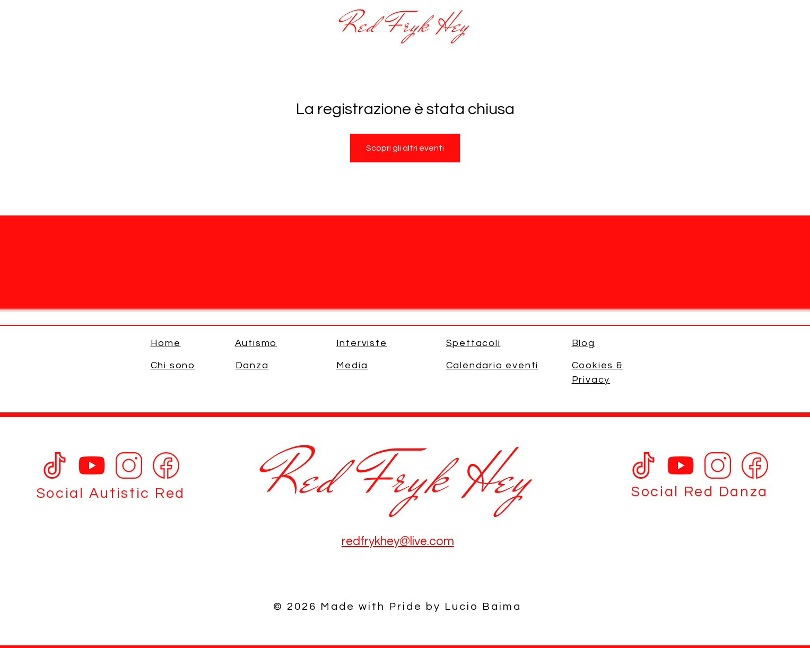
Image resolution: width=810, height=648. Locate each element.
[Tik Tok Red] (643, 465)
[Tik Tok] (54, 465)
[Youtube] (92, 465)
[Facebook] (166, 465)
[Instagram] (129, 465)
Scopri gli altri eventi (405, 148)
